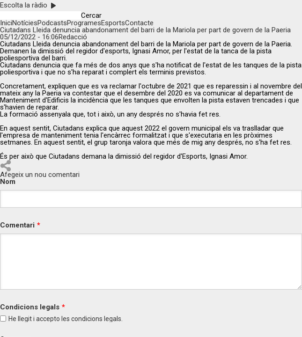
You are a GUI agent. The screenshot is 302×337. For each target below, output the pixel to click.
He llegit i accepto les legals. (65, 318)
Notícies (24, 23)
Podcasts (52, 23)
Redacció (73, 37)
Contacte (139, 23)
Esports (113, 23)
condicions (87, 318)
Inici (6, 23)
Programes (84, 23)
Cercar (91, 15)
